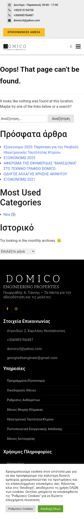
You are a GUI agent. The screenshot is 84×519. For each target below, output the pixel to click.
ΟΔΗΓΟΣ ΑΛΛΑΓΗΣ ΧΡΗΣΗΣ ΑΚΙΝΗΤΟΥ (35, 174)
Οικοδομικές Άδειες (21, 390)
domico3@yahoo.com (27, 20)
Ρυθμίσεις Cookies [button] (20, 508)
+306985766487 (24, 15)
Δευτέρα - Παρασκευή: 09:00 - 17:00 (36, 5)
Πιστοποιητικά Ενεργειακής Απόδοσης (34, 429)
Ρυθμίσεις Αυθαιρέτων (23, 400)
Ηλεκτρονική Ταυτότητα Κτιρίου (30, 419)
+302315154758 (24, 10)
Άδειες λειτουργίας (21, 438)
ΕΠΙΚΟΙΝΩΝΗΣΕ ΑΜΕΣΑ (24, 32)
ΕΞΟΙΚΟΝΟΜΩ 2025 (19, 158)
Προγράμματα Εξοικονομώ (26, 380)
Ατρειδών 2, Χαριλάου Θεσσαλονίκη (36, 331)
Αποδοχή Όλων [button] (50, 508)
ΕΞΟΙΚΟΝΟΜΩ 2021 (19, 179)
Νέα (7, 214)
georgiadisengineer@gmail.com (32, 358)
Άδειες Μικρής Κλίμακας (25, 409)
